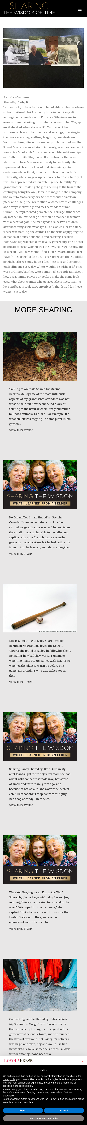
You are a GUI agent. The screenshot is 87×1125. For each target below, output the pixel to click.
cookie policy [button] (25, 1086)
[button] (82, 1061)
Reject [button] (23, 1110)
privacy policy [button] (10, 1079)
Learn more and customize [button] (43, 1118)
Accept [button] (64, 1110)
